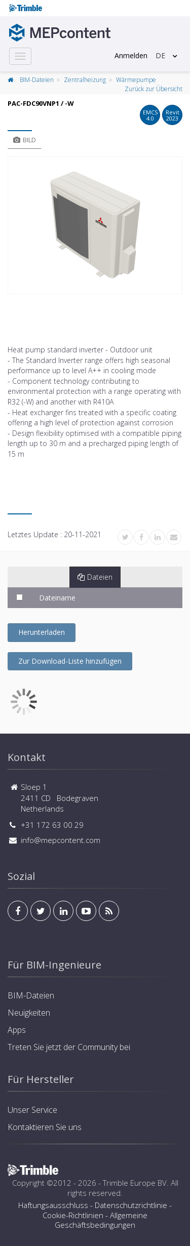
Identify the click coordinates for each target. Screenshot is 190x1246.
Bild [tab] (24, 139)
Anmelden (131, 55)
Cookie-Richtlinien (73, 1215)
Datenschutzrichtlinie (131, 1205)
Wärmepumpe (136, 79)
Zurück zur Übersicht (153, 89)
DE (160, 55)
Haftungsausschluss (53, 1205)
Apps (17, 1029)
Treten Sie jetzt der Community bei (69, 1047)
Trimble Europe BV (135, 1183)
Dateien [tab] (95, 577)
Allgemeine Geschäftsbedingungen (101, 1220)
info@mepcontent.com (60, 840)
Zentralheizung (85, 79)
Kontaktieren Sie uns (45, 1127)
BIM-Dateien (37, 79)
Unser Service (32, 1109)
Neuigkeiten (29, 1012)
